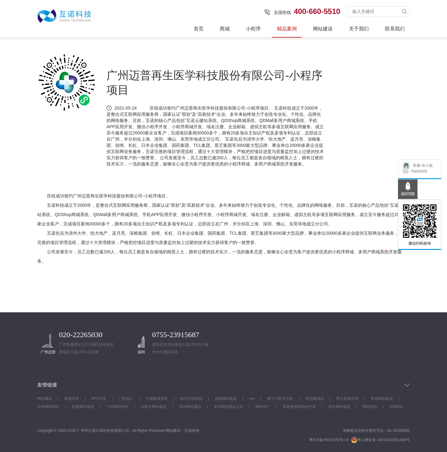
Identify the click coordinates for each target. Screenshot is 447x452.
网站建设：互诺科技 (182, 430)
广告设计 (125, 398)
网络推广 (262, 407)
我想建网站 (314, 398)
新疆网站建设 (83, 407)
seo (252, 398)
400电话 (396, 407)
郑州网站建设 (190, 407)
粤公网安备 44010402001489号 (380, 440)
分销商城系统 (157, 398)
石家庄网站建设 (154, 407)
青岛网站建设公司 (228, 407)
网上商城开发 (347, 398)
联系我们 (395, 28)
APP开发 (98, 398)
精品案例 (287, 28)
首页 (199, 28)
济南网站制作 (48, 407)
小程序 (253, 28)
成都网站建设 (225, 398)
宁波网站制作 (117, 407)
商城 (225, 28)
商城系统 (71, 398)
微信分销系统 (191, 398)
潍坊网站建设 (339, 407)
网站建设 (323, 28)
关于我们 (359, 28)
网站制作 (370, 407)
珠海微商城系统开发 (299, 407)
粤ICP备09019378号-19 (329, 440)
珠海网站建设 (382, 398)
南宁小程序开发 (280, 398)
